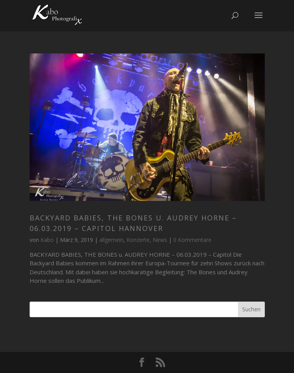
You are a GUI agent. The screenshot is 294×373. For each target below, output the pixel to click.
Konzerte (138, 239)
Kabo (47, 239)
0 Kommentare (192, 239)
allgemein (111, 239)
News (160, 239)
